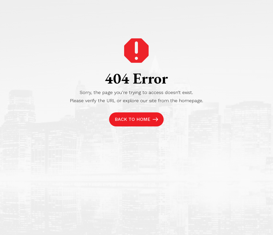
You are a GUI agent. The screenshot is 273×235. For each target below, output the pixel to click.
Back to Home (132, 119)
